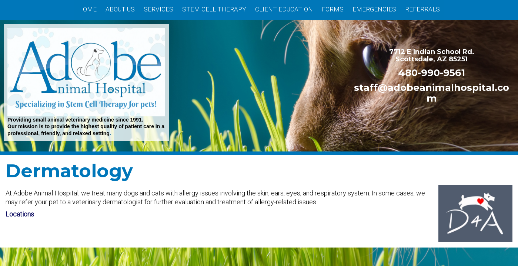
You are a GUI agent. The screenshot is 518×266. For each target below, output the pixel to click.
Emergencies (374, 9)
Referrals (422, 9)
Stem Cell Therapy (214, 9)
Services (158, 9)
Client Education (284, 9)
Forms (333, 9)
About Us (120, 9)
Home (87, 9)
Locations (20, 214)
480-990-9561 (431, 72)
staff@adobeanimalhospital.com (431, 92)
